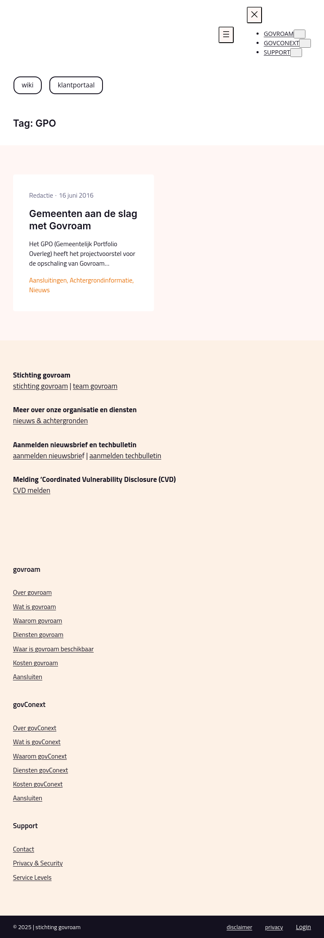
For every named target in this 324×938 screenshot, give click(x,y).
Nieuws (39, 290)
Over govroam (32, 592)
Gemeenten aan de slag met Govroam (83, 219)
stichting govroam (40, 386)
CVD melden (32, 490)
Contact (23, 849)
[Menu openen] (226, 35)
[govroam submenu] (299, 34)
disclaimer (239, 926)
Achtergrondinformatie (101, 280)
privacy (274, 926)
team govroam (95, 386)
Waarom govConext (40, 756)
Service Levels (32, 877)
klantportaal (76, 85)
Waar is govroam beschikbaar (53, 649)
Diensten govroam (38, 634)
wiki (27, 85)
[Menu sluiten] (254, 15)
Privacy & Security (38, 863)
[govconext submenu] (305, 43)
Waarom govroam (37, 620)
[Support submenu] (296, 52)
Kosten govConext (38, 784)
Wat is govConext (37, 742)
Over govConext (35, 728)
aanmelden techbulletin (125, 455)
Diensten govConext (40, 770)
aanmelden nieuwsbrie (47, 455)
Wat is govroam (34, 606)
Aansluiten (27, 677)
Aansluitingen (48, 280)
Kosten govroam (35, 663)
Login (303, 927)
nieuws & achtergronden (50, 420)
